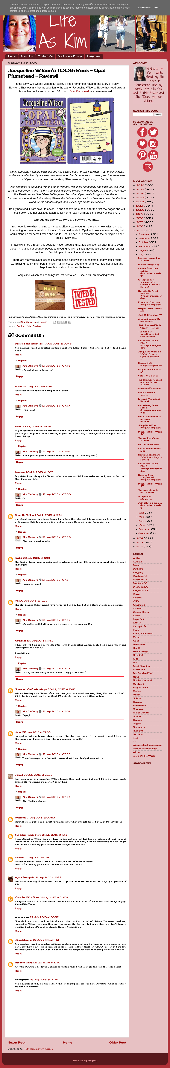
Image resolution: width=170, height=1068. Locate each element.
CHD (136, 601)
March (143, 525)
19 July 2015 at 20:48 (58, 344)
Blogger (92, 1060)
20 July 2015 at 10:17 (39, 472)
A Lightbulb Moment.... (145, 497)
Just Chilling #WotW (150, 315)
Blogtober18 (140, 583)
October (144, 242)
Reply (18, 354)
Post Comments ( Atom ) (38, 1049)
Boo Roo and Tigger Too (29, 344)
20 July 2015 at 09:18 (37, 386)
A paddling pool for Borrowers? (149, 320)
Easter (137, 623)
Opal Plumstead (79, 91)
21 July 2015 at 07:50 (56, 494)
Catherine (20, 641)
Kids (29, 326)
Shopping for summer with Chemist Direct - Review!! (149, 283)
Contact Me (45, 56)
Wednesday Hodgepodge (147, 745)
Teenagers (139, 727)
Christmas (139, 605)
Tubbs (18, 558)
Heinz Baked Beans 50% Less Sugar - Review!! (150, 457)
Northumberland (142, 680)
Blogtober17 (140, 579)
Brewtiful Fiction (24, 515)
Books (21, 326)
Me (135, 662)
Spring (137, 716)
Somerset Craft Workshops (31, 689)
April (142, 521)
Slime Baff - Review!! (150, 388)
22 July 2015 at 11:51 (46, 940)
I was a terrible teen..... (146, 393)
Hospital (138, 655)
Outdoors (138, 684)
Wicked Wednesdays (145, 748)
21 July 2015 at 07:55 (56, 754)
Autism (137, 558)
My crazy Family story (28, 835)
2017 (140, 222)
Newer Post (17, 1042)
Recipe (137, 691)
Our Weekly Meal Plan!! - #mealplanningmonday (150, 295)
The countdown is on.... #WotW (148, 491)
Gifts (136, 641)
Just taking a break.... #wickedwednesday (150, 505)
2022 (140, 201)
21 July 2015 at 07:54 (56, 711)
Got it (157, 7)
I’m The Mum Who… (149, 444)
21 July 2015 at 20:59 (54, 897)
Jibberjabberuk (23, 940)
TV (134, 741)
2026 (140, 185)
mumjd (19, 775)
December (145, 234)
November (145, 238)
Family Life (139, 626)
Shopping (138, 709)
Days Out (138, 619)
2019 (140, 214)
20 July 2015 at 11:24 (48, 515)
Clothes (137, 608)
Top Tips (138, 734)
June (142, 513)
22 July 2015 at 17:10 (46, 962)
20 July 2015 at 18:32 (62, 689)
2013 (140, 542)
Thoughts (138, 731)
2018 (140, 218)
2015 (140, 230)
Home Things (140, 651)
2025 (140, 189)
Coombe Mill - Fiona (27, 897)
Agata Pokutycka (24, 877)
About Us (27, 56)
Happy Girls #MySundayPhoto (150, 364)
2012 (140, 546)
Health (136, 648)
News (136, 677)
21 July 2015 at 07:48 (56, 451)
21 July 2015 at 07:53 (56, 668)
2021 (140, 206)
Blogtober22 (140, 590)
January (144, 533)
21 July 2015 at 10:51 (55, 835)
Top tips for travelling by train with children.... (149, 334)
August (143, 250)
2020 (140, 210)
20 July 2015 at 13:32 (33, 601)
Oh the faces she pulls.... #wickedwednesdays (149, 272)
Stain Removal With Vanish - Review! (149, 326)
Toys (135, 738)
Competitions (141, 612)
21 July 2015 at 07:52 (56, 620)
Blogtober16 (140, 576)
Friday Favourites (143, 633)
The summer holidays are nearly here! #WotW (150, 382)
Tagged (137, 723)
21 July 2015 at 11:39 (48, 877)
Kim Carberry (30, 366)
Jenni (18, 732)
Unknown (20, 818)
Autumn (137, 562)
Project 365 (140, 687)
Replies (22, 360)
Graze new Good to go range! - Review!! (149, 418)
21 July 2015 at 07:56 (56, 797)
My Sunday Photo (143, 673)
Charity (137, 597)
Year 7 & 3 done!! (148, 376)
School (137, 698)
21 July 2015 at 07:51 (56, 580)
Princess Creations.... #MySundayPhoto (150, 303)
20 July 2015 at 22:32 (38, 775)
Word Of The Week (144, 756)
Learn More (144, 7)
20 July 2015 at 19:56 (36, 732)
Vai (16, 601)
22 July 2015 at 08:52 (44, 917)
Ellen (18, 426)
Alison (18, 386)
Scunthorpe (140, 705)
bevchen (20, 472)
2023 (140, 197)
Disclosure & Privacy (70, 56)
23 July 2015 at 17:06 (44, 979)
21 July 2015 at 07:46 (56, 366)
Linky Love (93, 56)
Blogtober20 (140, 587)
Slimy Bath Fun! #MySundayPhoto (150, 426)
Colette (19, 857)
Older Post (117, 1042)
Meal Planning (141, 666)
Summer (138, 720)
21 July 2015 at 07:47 (56, 406)
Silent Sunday (141, 712)
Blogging (138, 572)
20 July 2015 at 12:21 (36, 558)
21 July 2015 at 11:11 (36, 857)
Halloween (139, 644)
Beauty (137, 565)
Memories (139, 669)
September (145, 246)
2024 (140, 193)
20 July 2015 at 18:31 (40, 641)
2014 (140, 538)
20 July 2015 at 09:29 (36, 426)
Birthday (138, 569)
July (141, 254)
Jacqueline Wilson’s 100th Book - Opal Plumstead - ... (149, 355)
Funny (136, 637)
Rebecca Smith (23, 962)
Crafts (137, 615)
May (142, 517)
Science (137, 702)
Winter (137, 752)
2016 (140, 226)
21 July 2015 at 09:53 (41, 818)
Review (37, 326)
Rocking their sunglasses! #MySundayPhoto (150, 477)
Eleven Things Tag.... (149, 264)
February (144, 529)
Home (11, 56)
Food (136, 630)
